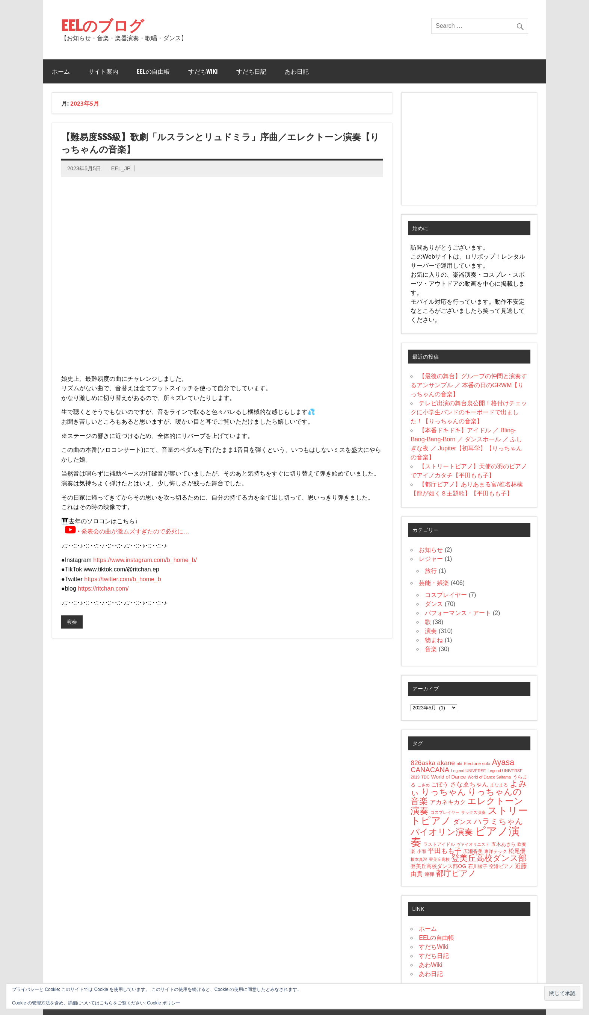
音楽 (431, 649)
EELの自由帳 (153, 71)
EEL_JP (121, 168)
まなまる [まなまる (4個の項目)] (499, 784)
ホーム (61, 71)
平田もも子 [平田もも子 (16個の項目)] (444, 850)
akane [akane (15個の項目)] (446, 763)
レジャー (431, 559)
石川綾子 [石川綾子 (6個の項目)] (478, 866)
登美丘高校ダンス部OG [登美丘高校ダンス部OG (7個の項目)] (438, 866)
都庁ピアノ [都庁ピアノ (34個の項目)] (456, 873)
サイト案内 (103, 71)
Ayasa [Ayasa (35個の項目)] (503, 762)
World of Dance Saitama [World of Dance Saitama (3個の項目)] (489, 777)
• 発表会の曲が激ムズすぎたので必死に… (127, 531)
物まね (434, 640)
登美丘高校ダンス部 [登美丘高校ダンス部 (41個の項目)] (489, 858)
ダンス (434, 604)
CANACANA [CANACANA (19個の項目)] (430, 770)
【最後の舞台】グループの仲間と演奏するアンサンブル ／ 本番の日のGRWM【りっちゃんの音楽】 (469, 385)
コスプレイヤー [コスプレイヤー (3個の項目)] (444, 812)
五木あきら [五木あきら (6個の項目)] (503, 844)
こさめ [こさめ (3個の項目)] (423, 785)
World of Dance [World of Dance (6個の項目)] (448, 777)
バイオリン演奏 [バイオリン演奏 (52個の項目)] (442, 832)
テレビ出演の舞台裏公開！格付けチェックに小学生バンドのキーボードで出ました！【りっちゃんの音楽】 (469, 412)
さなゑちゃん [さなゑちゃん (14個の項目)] (469, 784)
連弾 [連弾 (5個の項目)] (429, 874)
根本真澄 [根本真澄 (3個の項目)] (419, 859)
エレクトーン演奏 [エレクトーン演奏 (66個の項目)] (467, 806)
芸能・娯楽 (434, 583)
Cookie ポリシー (163, 1003)
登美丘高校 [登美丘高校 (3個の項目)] (439, 859)
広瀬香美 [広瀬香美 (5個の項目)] (473, 851)
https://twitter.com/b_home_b (122, 579)
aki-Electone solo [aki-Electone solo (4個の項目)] (473, 763)
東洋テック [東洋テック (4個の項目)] (495, 851)
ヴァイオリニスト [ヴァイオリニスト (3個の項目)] (472, 844)
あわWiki (430, 965)
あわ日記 (297, 71)
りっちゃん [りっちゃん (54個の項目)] (443, 792)
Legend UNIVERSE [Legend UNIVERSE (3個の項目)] (468, 770)
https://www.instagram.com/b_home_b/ (145, 560)
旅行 (431, 571)
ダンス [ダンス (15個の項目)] (462, 822)
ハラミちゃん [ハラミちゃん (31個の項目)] (498, 821)
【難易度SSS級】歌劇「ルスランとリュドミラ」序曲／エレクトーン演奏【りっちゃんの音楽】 (220, 143)
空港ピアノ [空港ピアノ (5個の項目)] (501, 866)
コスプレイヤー (446, 595)
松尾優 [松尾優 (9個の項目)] (517, 851)
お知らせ (431, 550)
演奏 (71, 622)
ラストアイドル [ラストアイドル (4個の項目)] (439, 844)
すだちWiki (203, 71)
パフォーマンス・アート (458, 613)
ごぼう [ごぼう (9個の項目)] (439, 784)
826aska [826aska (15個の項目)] (423, 763)
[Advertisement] (469, 149)
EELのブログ (102, 25)
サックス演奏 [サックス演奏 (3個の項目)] (473, 812)
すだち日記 (251, 71)
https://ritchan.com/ (103, 588)
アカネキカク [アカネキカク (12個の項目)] (448, 801)
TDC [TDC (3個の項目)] (425, 777)
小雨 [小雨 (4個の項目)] (421, 851)
